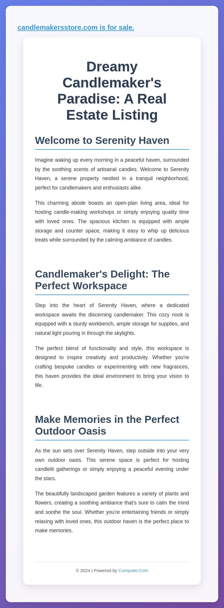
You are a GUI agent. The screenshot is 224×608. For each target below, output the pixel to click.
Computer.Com (133, 570)
